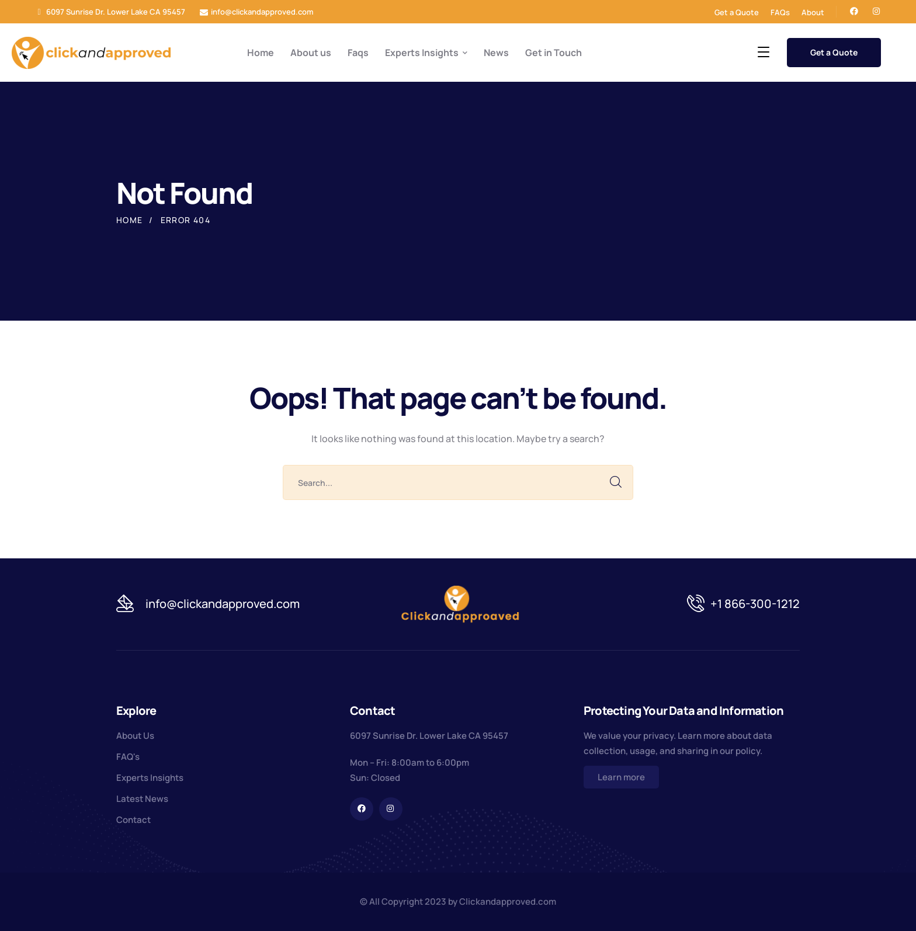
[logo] (91, 51)
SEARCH (615, 482)
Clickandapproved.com (507, 901)
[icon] (854, 12)
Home (129, 219)
